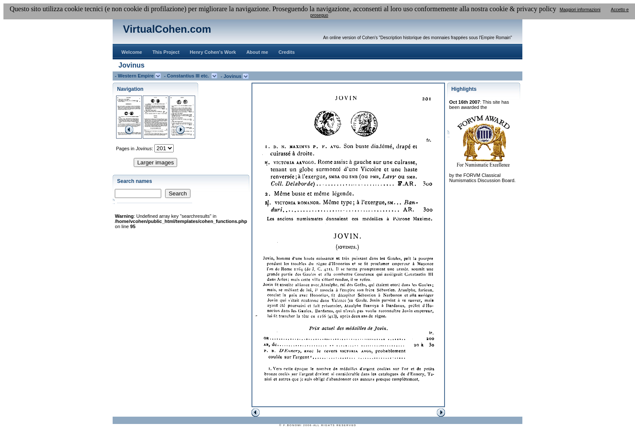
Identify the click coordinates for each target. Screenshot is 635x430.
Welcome (131, 52)
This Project (165, 52)
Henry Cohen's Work (213, 52)
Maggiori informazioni (580, 9)
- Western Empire (135, 75)
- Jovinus (231, 76)
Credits (287, 52)
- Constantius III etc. (188, 75)
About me (257, 52)
